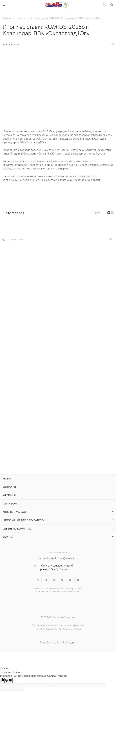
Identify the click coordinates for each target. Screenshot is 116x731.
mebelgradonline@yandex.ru (60, 558)
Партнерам (9, 503)
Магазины (9, 495)
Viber (62, 580)
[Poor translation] (8, 680)
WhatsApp (70, 580)
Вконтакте (38, 580)
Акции (6, 478)
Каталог (8, 536)
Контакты (9, 486)
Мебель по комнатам (16, 528)
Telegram (46, 580)
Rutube (54, 580)
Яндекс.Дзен (77, 580)
